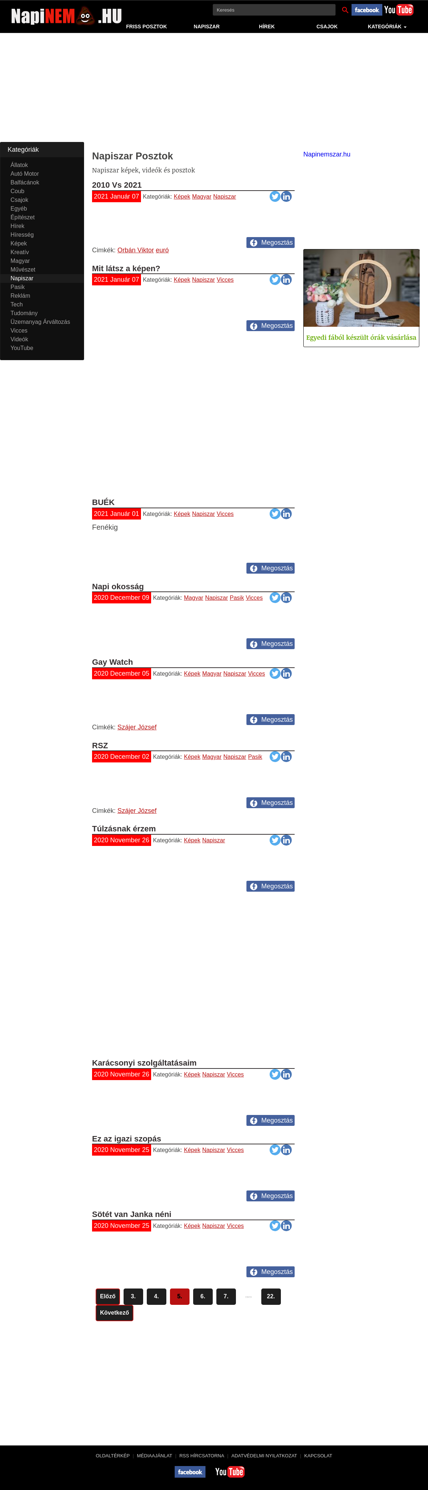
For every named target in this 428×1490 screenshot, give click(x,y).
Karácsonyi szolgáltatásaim (144, 1062)
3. (133, 1296)
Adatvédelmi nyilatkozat (264, 1455)
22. (271, 1296)
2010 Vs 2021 (117, 185)
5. (179, 1296)
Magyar (201, 197)
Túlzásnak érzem (124, 828)
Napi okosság (118, 586)
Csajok (326, 26)
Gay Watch (112, 662)
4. (156, 1296)
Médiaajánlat (154, 1455)
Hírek (267, 26)
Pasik (237, 598)
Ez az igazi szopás (126, 1138)
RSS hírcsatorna (201, 1455)
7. (226, 1296)
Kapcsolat (318, 1455)
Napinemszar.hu (326, 154)
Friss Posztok (146, 26)
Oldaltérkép (113, 1455)
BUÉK (103, 502)
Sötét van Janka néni (131, 1214)
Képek (182, 197)
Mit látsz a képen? (126, 268)
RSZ (100, 745)
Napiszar (207, 26)
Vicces (225, 280)
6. (202, 1296)
